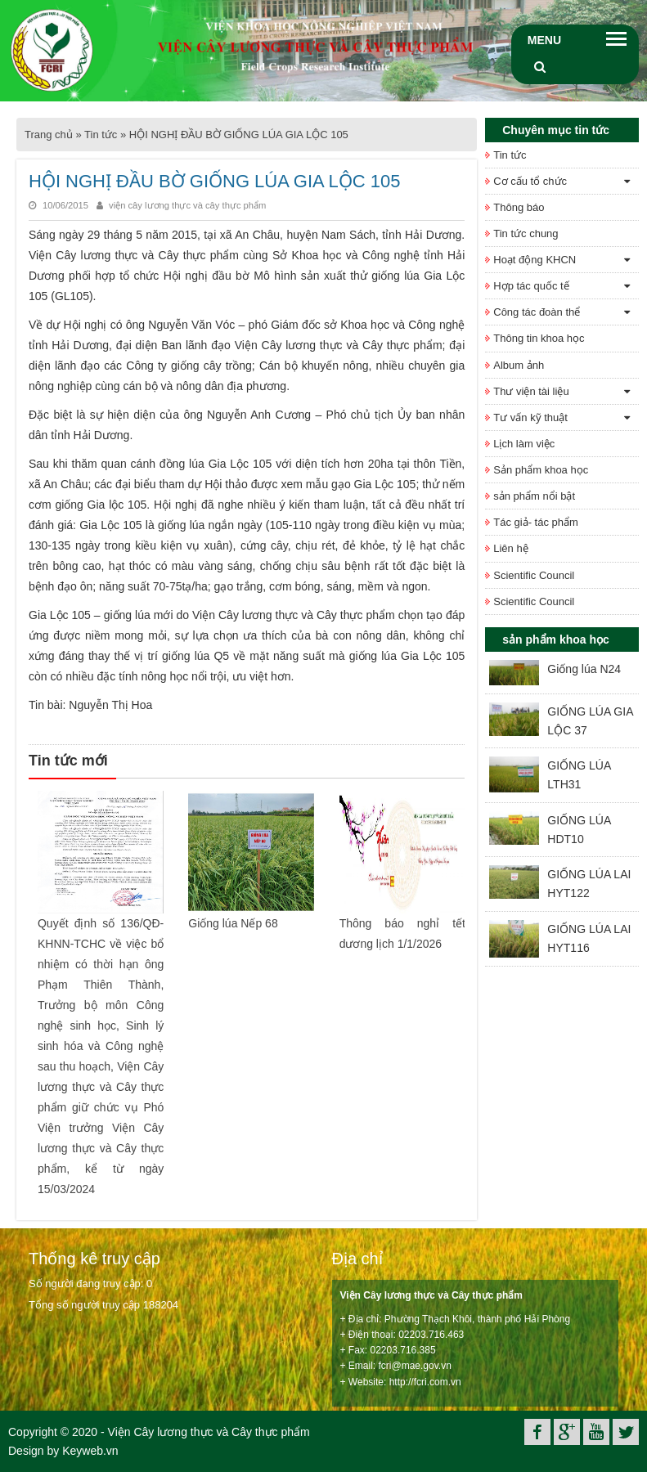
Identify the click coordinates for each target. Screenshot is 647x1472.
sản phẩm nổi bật (534, 496)
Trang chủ (49, 134)
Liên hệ (510, 548)
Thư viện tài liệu (530, 391)
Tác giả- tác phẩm (535, 522)
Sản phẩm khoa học (540, 470)
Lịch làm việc (524, 444)
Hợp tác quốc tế (530, 286)
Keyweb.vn (90, 1450)
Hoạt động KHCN (534, 260)
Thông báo (518, 207)
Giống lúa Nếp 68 (232, 923)
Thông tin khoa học (538, 338)
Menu (544, 40)
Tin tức (100, 134)
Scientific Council (533, 575)
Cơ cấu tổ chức (530, 181)
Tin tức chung (525, 233)
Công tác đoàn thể (536, 312)
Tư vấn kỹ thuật (530, 417)
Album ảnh (518, 365)
